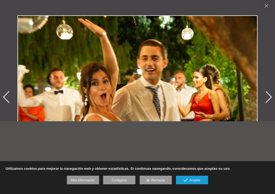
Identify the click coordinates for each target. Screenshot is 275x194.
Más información (83, 180)
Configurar (119, 180)
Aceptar (192, 180)
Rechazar (155, 180)
